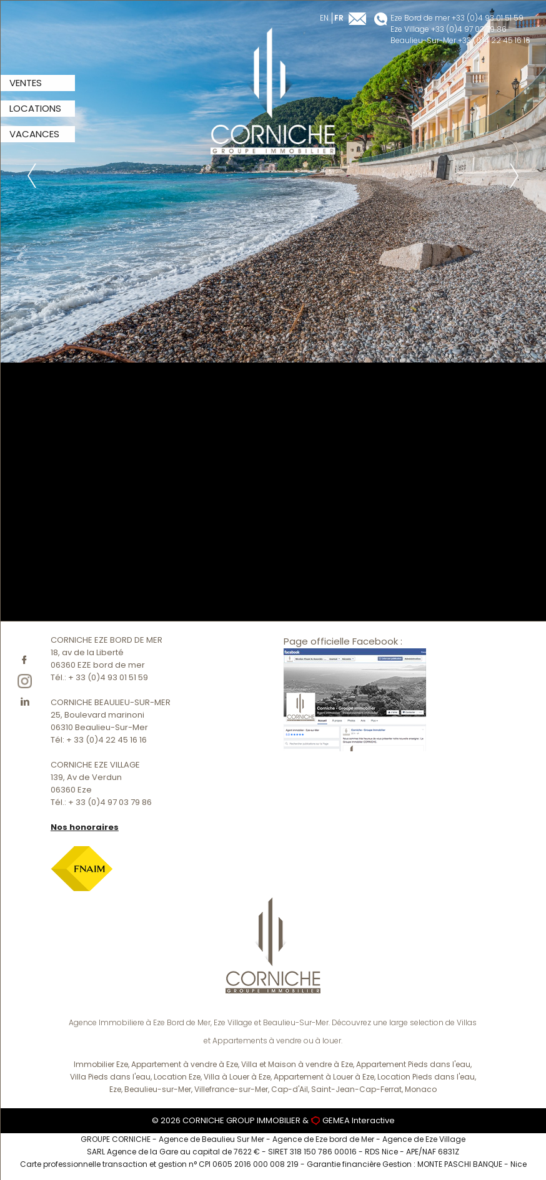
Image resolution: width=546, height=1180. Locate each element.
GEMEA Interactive (358, 1120)
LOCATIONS (35, 108)
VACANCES (34, 133)
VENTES (25, 82)
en (324, 17)
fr (339, 17)
